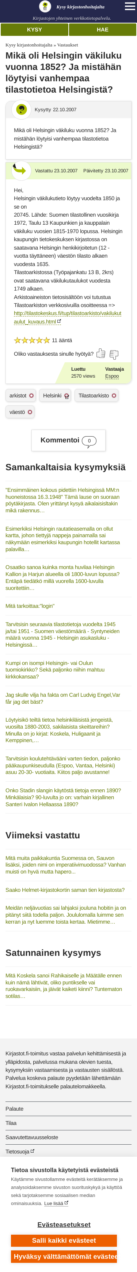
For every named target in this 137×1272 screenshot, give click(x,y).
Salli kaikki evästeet (64, 1240)
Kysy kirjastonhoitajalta (28, 45)
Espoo (112, 376)
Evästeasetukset (64, 1224)
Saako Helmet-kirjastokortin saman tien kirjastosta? (65, 890)
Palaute (14, 1108)
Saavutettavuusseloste (31, 1137)
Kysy (34, 29)
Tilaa (10, 1123)
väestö (17, 412)
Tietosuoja (17, 1151)
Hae (103, 29)
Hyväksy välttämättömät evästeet (65, 1256)
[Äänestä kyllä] (101, 353)
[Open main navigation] (130, 6)
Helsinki (52, 395)
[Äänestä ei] (113, 355)
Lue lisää (53, 1203)
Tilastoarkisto (94, 395)
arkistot (17, 395)
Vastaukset (67, 45)
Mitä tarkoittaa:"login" (29, 606)
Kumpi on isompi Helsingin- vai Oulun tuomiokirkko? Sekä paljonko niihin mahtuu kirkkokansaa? (54, 670)
